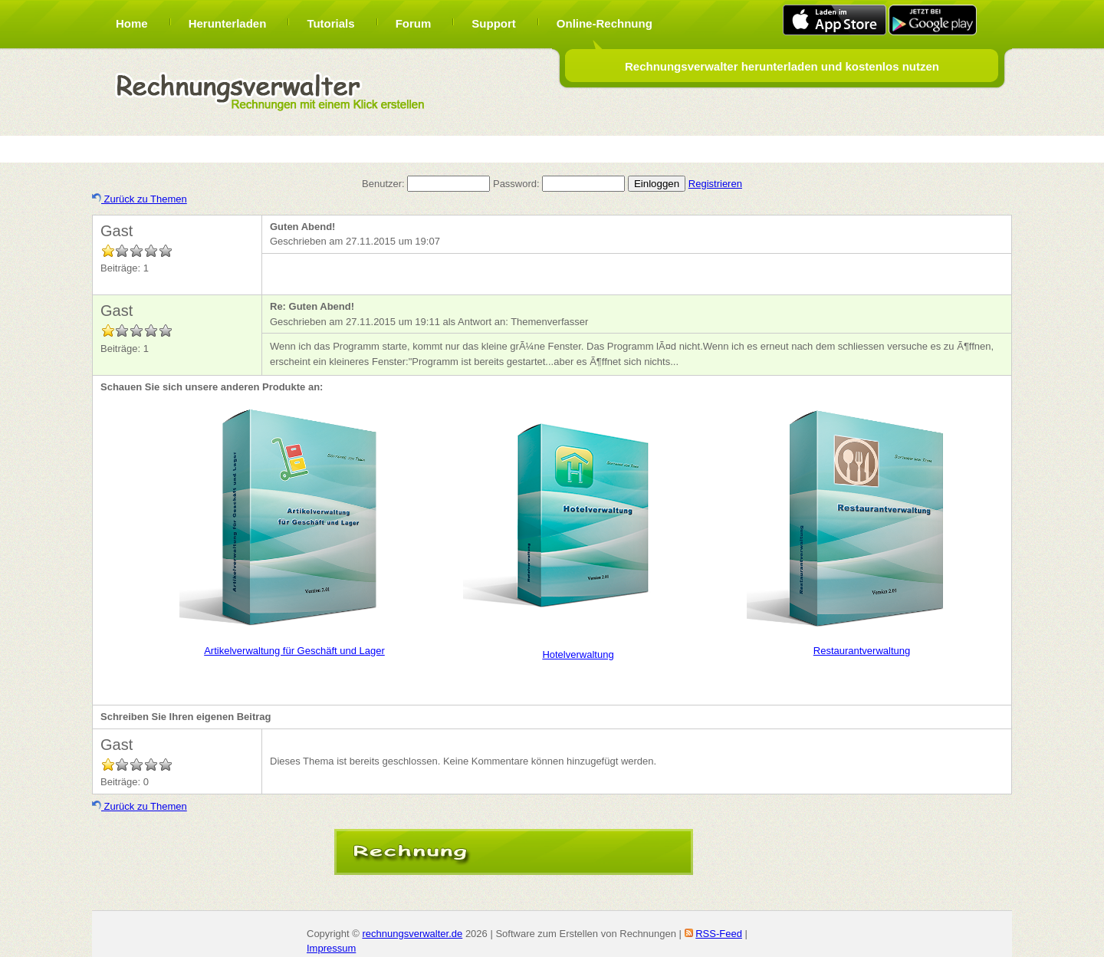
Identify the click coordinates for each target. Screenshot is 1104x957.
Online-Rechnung (604, 23)
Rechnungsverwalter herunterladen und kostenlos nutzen (782, 66)
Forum (414, 23)
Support (494, 23)
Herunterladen (228, 23)
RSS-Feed (718, 933)
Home (132, 23)
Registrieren (715, 183)
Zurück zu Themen (139, 199)
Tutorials (330, 23)
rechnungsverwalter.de (412, 933)
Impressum (331, 948)
